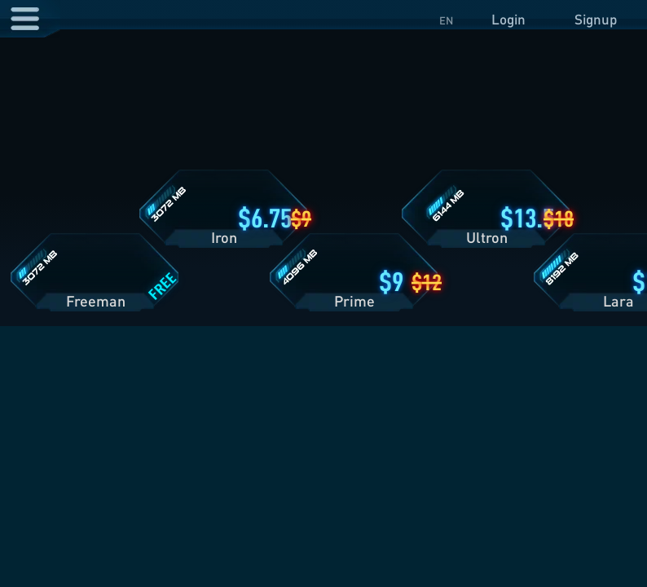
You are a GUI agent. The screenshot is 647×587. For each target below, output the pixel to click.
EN (446, 20)
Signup (595, 19)
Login (508, 19)
